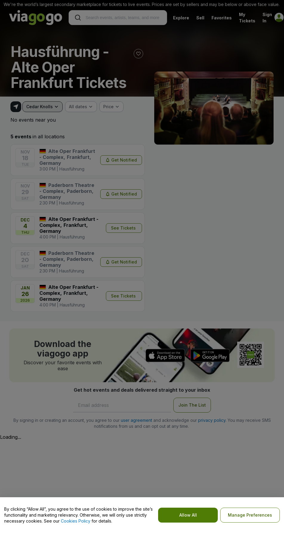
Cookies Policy (75, 520)
